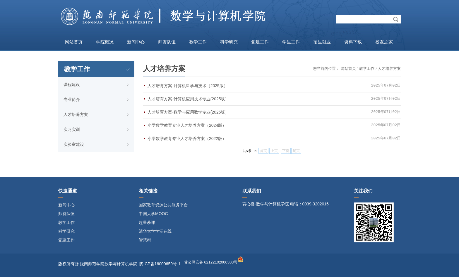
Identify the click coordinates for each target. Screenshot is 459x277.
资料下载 (353, 41)
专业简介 (72, 99)
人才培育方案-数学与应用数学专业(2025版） (188, 112)
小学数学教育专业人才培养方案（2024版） (187, 125)
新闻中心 (136, 41)
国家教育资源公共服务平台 (163, 204)
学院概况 (105, 41)
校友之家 (384, 41)
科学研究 (229, 41)
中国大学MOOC (153, 213)
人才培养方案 (76, 114)
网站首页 (74, 41)
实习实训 (72, 129)
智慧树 (145, 240)
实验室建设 (74, 144)
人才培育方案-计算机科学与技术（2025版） (188, 85)
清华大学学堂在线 (155, 231)
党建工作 (260, 41)
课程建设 (72, 84)
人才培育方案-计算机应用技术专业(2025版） (188, 99)
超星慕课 (147, 222)
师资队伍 (167, 41)
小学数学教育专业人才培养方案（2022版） (187, 138)
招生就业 (322, 41)
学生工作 (291, 41)
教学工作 (198, 41)
